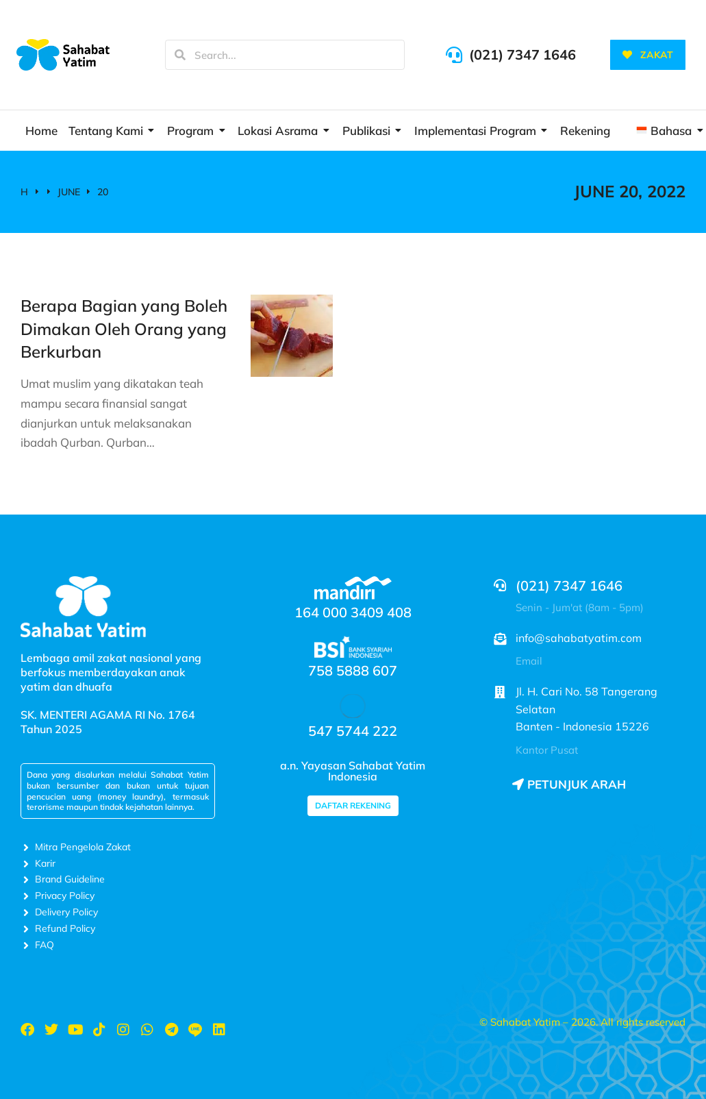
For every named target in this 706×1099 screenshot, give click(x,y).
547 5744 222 (352, 730)
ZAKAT (647, 55)
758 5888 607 (352, 670)
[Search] (180, 55)
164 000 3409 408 (353, 612)
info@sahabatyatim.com (579, 638)
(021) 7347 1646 (522, 54)
